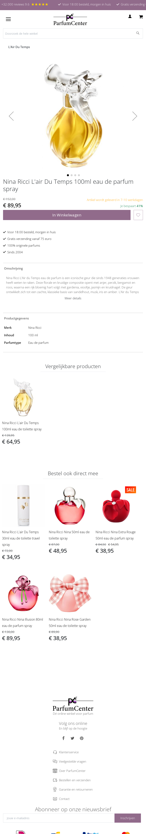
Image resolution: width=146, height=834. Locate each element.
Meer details (73, 298)
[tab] (73, 268)
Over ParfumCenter (72, 771)
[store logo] (70, 19)
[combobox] (73, 33)
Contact (64, 799)
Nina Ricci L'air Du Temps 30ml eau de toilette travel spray (21, 538)
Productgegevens (16, 318)
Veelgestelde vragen (72, 761)
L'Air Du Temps (19, 47)
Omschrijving (13, 268)
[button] (11, 116)
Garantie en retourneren (76, 789)
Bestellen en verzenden (75, 780)
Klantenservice (69, 752)
